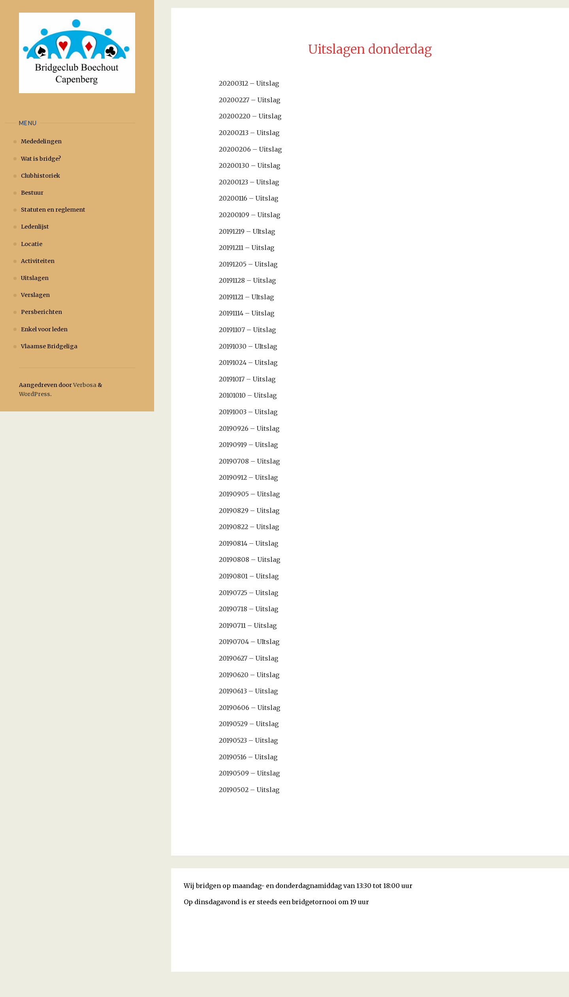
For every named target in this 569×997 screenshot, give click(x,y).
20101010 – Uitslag (248, 395)
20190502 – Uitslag (249, 790)
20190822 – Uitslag (249, 527)
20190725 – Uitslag (248, 593)
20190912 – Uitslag (248, 477)
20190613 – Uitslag (248, 691)
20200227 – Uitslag (249, 100)
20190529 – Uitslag (249, 724)
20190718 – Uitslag (248, 609)
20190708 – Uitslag (249, 461)
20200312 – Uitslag (249, 83)
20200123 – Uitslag (249, 182)
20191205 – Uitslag (248, 264)
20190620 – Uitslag (249, 675)
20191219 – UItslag (247, 231)
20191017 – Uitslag (247, 379)
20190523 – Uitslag (248, 740)
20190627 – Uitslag (248, 658)
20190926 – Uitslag (249, 428)
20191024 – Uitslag (248, 362)
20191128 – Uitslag (247, 280)
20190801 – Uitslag (249, 576)
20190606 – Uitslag (249, 708)
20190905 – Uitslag (249, 494)
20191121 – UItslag (246, 297)
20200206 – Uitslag (250, 149)
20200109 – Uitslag (249, 215)
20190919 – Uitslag (248, 445)
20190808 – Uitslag (249, 559)
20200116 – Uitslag (248, 198)
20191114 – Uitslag (246, 313)
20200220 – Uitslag (250, 116)
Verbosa (84, 385)
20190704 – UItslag (249, 642)
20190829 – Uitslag (249, 510)
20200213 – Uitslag (249, 133)
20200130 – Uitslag (249, 165)
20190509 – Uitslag (249, 773)
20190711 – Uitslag (248, 625)
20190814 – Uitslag (248, 543)
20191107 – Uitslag (247, 330)
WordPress (34, 394)
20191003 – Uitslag (248, 412)
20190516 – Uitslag (248, 757)
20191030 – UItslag (248, 346)
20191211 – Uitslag (246, 248)
